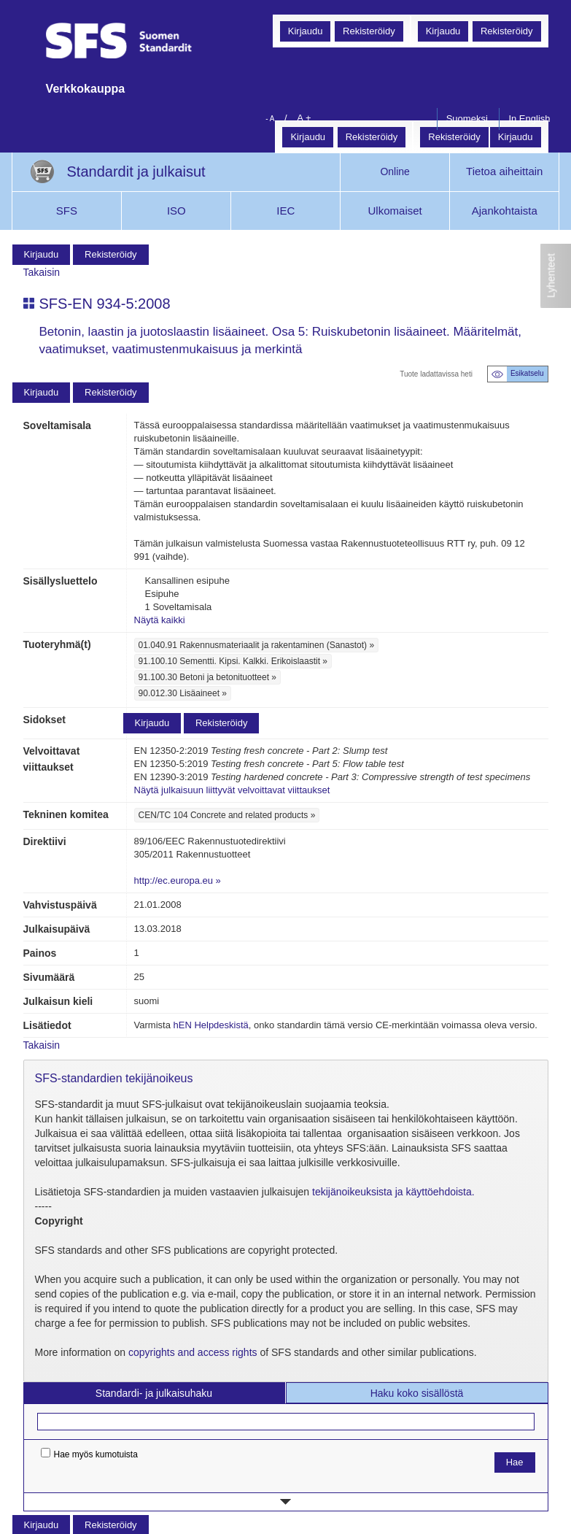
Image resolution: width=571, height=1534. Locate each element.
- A (269, 119)
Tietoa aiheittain (504, 171)
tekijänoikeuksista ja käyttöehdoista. (393, 1192)
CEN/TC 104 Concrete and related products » (227, 815)
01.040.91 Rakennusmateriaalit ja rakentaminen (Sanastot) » (257, 645)
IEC (285, 210)
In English (529, 118)
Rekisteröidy (507, 31)
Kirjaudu (443, 31)
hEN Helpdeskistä (210, 1025)
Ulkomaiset (395, 210)
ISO (176, 210)
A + (304, 117)
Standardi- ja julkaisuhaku (154, 1393)
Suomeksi (467, 118)
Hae (515, 1462)
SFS (66, 210)
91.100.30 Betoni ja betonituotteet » (208, 677)
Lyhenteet (551, 275)
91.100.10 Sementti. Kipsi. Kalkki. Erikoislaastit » (233, 661)
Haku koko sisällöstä (417, 1393)
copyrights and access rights (192, 1352)
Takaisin (42, 272)
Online (394, 171)
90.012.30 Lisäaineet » (183, 693)
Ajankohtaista (504, 210)
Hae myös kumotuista (89, 1454)
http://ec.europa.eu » (177, 880)
